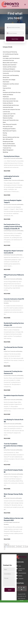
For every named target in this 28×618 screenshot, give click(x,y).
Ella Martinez (7, 254)
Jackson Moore (8, 375)
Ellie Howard (7, 158)
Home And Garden (22, 573)
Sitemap (21, 600)
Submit (9, 589)
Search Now (15, 39)
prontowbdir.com (21, 596)
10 (17, 546)
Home (20, 566)
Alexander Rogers (8, 301)
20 (20, 546)
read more (7, 171)
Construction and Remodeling (16, 158)
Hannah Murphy (8, 230)
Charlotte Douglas (8, 522)
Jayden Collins (8, 474)
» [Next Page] (24, 546)
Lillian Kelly (7, 498)
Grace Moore (7, 449)
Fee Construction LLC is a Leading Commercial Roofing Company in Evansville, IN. (13, 226)
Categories (21, 578)
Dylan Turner (7, 351)
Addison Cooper (8, 180)
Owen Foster (7, 399)
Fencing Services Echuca (11, 156)
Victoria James (8, 204)
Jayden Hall (7, 327)
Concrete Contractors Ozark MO (14, 299)
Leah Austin (7, 279)
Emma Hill (7, 423)
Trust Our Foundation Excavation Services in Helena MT (13, 446)
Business (20, 575)
